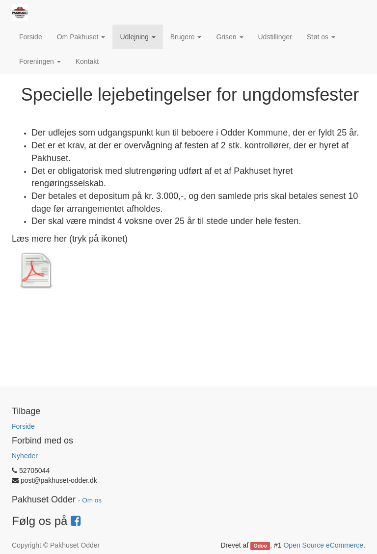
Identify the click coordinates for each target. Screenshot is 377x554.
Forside (23, 426)
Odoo (260, 546)
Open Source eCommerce (323, 545)
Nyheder (25, 456)
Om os (92, 500)
